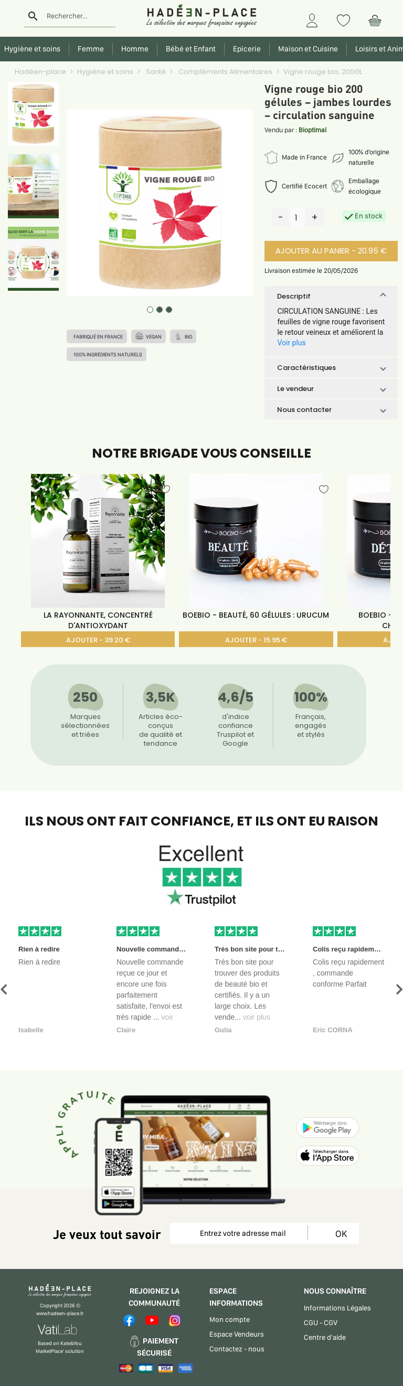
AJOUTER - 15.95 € (256, 640)
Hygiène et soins (105, 72)
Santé (155, 72)
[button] (330, 296)
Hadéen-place (40, 72)
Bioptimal (312, 130)
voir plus (256, 1017)
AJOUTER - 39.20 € (98, 640)
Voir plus (291, 342)
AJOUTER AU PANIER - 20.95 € (331, 250)
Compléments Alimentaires (224, 72)
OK (339, 1233)
